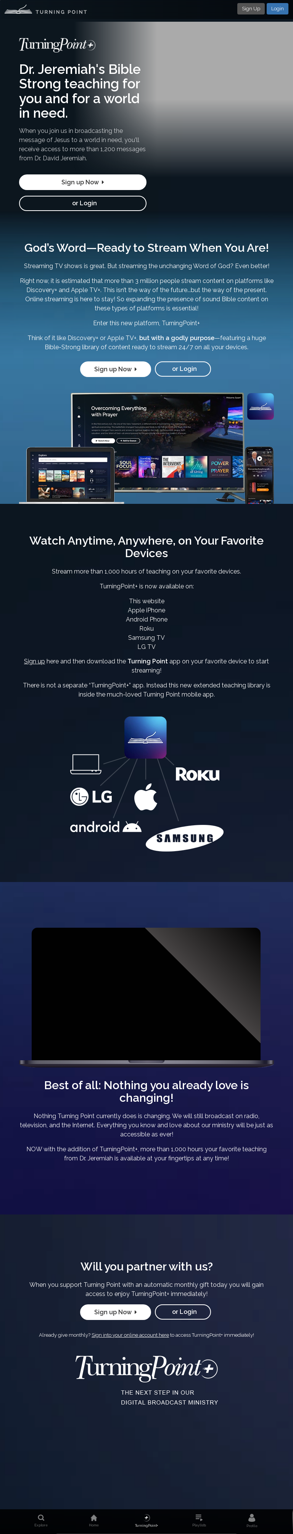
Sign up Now (82, 182)
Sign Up (251, 8)
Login (277, 8)
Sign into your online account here (130, 1335)
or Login (83, 203)
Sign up (34, 661)
